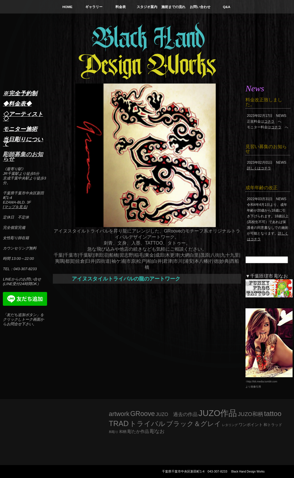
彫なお (157, 431)
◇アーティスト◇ (23, 116)
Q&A (226, 7)
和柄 (123, 431)
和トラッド (273, 425)
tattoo (273, 413)
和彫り (113, 432)
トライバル (147, 423)
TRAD (119, 423)
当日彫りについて (23, 141)
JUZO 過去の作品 (176, 414)
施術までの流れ (173, 7)
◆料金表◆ (17, 103)
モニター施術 (20, 129)
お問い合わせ (200, 7)
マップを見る (15, 207)
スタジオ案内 (147, 7)
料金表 (120, 7)
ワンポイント (251, 424)
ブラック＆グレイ (193, 423)
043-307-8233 (217, 471)
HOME (67, 7)
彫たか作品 (138, 431)
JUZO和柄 (250, 414)
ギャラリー (93, 7)
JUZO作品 (217, 413)
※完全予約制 (20, 93)
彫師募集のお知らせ (23, 156)
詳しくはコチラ (259, 168)
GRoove (142, 413)
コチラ (269, 121)
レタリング (230, 425)
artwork (119, 413)
